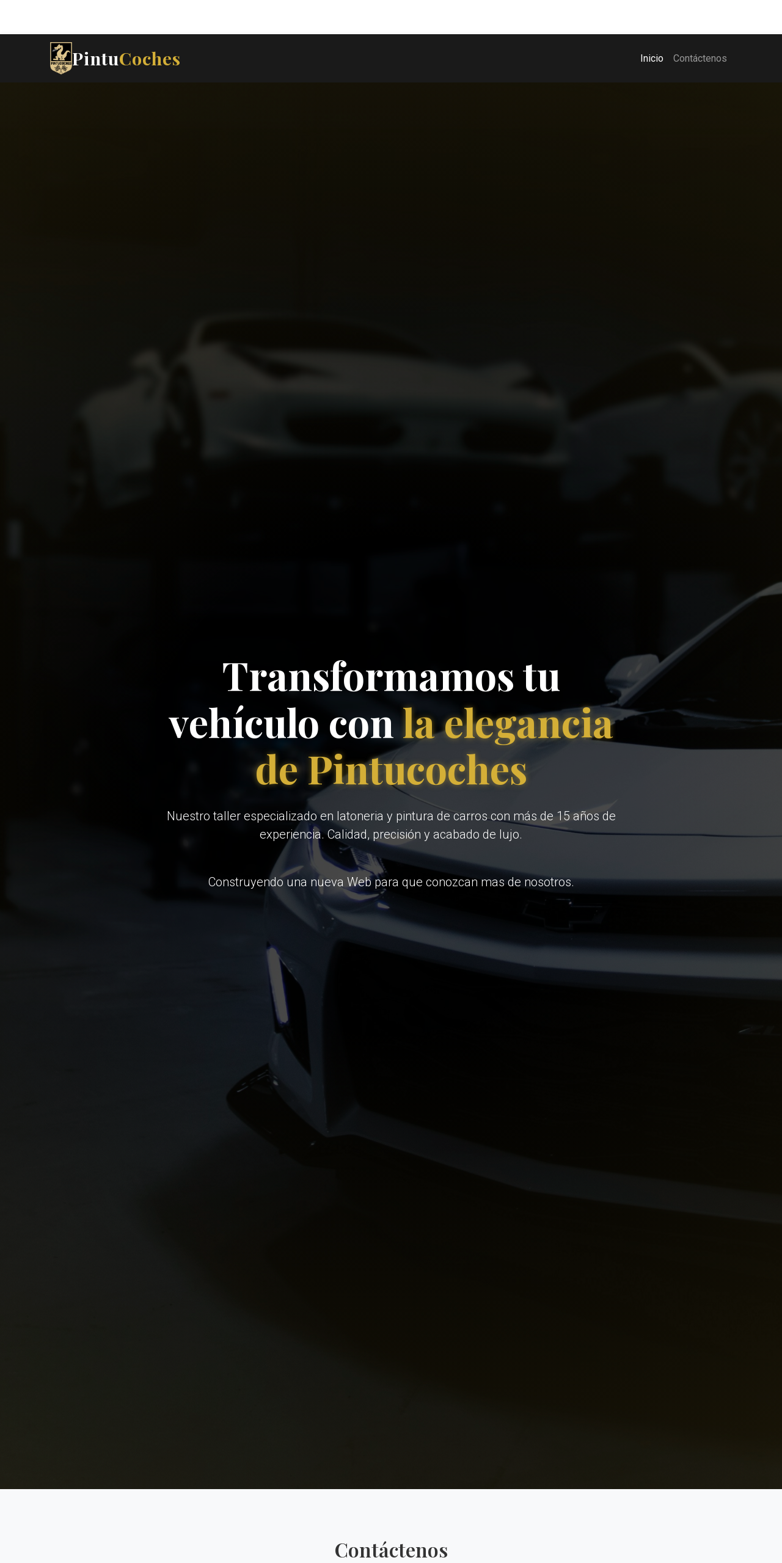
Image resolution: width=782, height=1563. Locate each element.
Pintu (115, 58)
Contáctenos (700, 58)
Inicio (651, 58)
